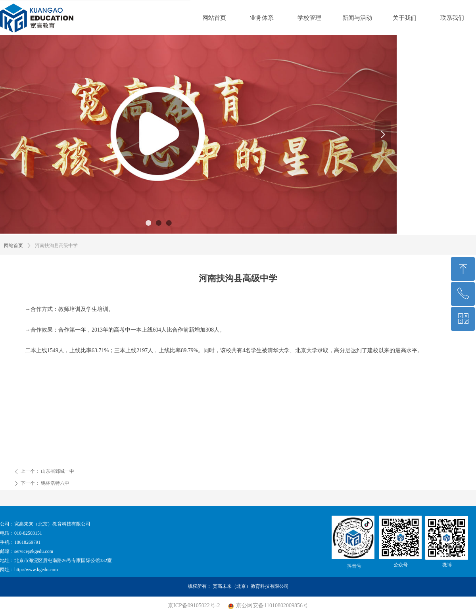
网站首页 (13, 245)
